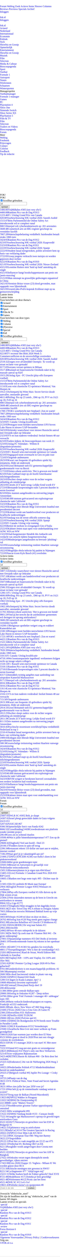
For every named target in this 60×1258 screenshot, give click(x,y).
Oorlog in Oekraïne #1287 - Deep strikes (24, 993)
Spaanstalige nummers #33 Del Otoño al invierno (28, 938)
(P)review (8, 327)
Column (7, 324)
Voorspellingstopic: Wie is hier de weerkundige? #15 (29, 949)
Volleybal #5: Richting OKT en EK (21, 1144)
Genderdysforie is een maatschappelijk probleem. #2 (29, 969)
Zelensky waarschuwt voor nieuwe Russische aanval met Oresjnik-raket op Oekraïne (29, 431)
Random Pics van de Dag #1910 (19, 261)
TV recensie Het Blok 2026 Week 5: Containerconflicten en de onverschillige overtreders (25, 355)
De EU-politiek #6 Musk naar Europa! (23, 884)
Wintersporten (7, 88)
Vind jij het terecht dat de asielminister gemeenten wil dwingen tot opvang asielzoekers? (28, 616)
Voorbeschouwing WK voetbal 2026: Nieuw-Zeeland (29, 264)
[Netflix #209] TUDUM (16, 1015)
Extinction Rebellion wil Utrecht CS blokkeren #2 (28, 922)
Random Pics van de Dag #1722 (19, 685)
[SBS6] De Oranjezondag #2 (18, 1100)
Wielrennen (5, 83)
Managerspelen (7, 91)
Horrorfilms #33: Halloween (18, 1012)
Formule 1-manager (9, 96)
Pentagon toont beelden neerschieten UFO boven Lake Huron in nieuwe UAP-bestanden (27, 426)
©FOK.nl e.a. (6, 1243)
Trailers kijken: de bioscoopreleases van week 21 (27, 441)
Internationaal (6, 33)
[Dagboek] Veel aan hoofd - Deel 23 (22, 843)
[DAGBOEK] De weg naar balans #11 (23, 925)
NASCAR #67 (11, 824)
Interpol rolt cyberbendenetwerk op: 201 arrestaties (28, 226)
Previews (13, 9)
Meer (2, 135)
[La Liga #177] (11, 903)
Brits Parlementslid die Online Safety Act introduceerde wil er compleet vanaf (24, 222)
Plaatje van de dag (13, 1078)
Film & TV (5, 118)
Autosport (5, 77)
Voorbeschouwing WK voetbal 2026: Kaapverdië (27, 242)
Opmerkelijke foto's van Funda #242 (21, 826)
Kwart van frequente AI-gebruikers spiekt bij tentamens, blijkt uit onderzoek (26, 461)
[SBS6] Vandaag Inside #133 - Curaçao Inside (27, 1114)
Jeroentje (7, 988)
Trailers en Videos (9, 126)
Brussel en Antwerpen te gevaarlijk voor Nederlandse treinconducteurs (24, 866)
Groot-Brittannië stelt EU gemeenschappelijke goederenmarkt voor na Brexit (26, 467)
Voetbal (3, 72)
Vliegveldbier (10, 1138)
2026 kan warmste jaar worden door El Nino (25, 1034)
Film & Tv (8, 312)
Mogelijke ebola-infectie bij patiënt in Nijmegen (27, 550)
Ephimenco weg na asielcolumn (20, 1127)
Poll (5, 333)
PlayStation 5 (6, 115)
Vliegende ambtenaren (14, 457)
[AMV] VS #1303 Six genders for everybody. (26, 947)
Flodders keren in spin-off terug (20, 845)
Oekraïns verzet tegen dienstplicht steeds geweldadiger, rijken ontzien (24, 1159)
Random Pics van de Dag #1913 (19, 212)
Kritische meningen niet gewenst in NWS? (24, 1168)
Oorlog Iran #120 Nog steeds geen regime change (28, 919)
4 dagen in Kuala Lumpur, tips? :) (20, 979)
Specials (22, 9)
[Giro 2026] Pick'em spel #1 (18, 1018)
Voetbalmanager (8, 94)
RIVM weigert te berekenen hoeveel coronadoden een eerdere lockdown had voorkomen (28, 780)
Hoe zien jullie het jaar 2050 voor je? (22, 1086)
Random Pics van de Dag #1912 (19, 239)
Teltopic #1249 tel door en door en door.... (24, 917)
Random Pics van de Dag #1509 (19, 683)
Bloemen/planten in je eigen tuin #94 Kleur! (25, 870)
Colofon (4, 148)
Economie (5, 36)
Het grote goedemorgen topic (18, 862)
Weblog (10, 6)
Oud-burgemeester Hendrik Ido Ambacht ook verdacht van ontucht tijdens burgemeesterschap (26, 535)
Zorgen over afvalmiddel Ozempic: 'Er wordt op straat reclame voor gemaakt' (27, 363)
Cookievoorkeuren (50, 1237)
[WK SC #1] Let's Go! (15, 1182)
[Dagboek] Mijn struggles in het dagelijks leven (27, 906)
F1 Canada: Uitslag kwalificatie (19, 422)
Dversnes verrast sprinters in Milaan (21, 367)
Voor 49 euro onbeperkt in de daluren (22, 930)
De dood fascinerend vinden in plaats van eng (26, 974)
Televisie (4, 61)
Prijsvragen (5, 143)
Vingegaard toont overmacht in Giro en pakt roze (27, 454)
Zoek (17, 6)
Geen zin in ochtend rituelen (17, 834)
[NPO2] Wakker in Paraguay (18, 1097)
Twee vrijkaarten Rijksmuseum (18, 1053)
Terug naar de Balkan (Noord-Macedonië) (24, 1094)
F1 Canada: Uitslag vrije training (19, 523)
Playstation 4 (6, 105)
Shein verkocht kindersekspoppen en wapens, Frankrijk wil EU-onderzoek (26, 1003)
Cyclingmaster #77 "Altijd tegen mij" (22, 1171)
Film (2, 58)
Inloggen (4, 11)
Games (3, 99)
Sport (2, 69)
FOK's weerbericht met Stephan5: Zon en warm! (27, 411)
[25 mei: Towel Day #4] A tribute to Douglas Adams (29, 908)
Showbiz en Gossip (9, 44)
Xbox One (5, 107)
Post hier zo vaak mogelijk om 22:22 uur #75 (26, 1141)
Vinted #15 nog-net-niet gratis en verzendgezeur (27, 1048)
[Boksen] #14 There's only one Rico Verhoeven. (28, 1051)
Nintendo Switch (8, 110)
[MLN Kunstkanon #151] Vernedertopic (24, 1026)
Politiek (4, 39)
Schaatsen (5, 85)
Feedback (4, 151)
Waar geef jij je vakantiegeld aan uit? (22, 854)
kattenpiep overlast (12, 971)
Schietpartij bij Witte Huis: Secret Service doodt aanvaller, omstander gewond (27, 393)
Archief (30, 9)
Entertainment (7, 50)
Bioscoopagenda (8, 66)
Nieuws (38, 6)
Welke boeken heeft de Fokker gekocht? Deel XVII (29, 1174)
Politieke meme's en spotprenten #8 (21, 1185)
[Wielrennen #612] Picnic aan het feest (23, 1179)
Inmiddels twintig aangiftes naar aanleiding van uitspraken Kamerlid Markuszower (27, 676)
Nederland (5, 31)
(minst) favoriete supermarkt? (19, 982)
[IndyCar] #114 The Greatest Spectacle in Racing (27, 1130)
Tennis (3, 80)
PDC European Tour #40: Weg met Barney (25, 1135)
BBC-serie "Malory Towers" (17, 1103)
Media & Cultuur (8, 63)
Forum (3, 6)
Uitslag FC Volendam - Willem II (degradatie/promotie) (19, 445)
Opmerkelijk (6, 47)
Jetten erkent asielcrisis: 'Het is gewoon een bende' (29, 471)
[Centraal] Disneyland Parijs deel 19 (21, 985)
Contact (4, 146)
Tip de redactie (7, 154)
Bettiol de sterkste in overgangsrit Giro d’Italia (26, 526)
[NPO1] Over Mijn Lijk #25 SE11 (21, 1133)
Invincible (9, 927)
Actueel (4, 28)
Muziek (3, 55)
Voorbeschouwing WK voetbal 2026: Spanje (25, 248)
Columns (47, 6)
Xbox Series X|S (8, 113)
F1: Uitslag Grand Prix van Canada (21, 215)
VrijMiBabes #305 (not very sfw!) (20, 209)
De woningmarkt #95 (15, 1111)
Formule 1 (5, 74)
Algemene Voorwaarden (11, 1237)
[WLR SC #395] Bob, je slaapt (19, 815)
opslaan (4, 207)
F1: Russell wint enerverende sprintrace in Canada (28, 452)
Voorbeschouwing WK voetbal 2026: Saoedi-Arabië (28, 218)
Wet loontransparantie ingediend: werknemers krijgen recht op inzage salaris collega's (30, 659)
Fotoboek (4, 140)
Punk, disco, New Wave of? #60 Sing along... (26, 1007)
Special (6, 330)
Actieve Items (27, 6)
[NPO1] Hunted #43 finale (17, 977)
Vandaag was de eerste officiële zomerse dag (25, 517)
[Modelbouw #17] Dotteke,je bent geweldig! (25, 1176)
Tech (2, 42)
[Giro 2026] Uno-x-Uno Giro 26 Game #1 (25, 1010)
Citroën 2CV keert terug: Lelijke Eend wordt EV (27, 485)
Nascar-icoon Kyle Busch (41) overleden (23, 553)
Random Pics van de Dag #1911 (19, 245)
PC (1, 102)
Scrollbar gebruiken (12, 200)
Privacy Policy (32, 1237)
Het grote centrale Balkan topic (19, 990)
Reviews (4, 9)
